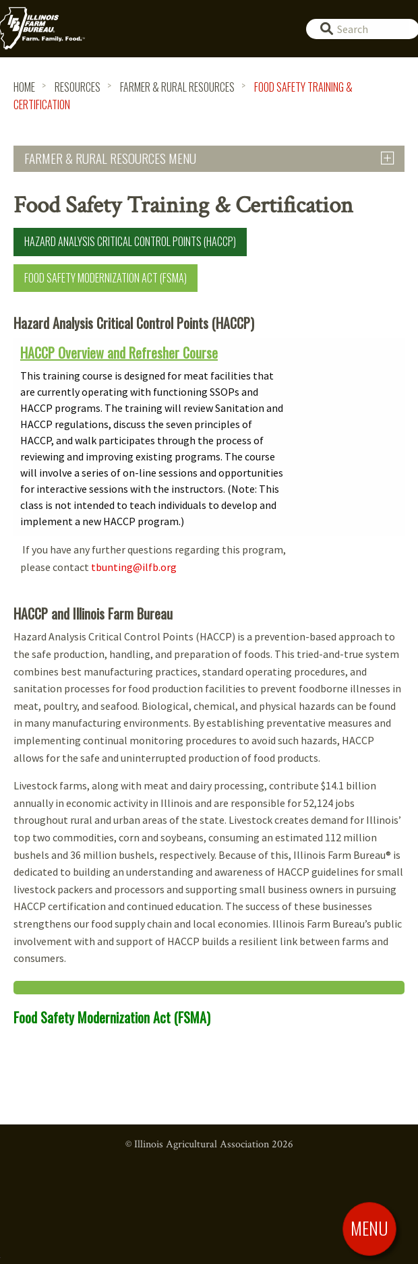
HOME (24, 87)
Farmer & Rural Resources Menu (110, 158)
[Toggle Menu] (369, 1228)
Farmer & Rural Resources (177, 87)
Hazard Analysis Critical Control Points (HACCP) (130, 241)
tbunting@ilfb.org (134, 567)
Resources (77, 87)
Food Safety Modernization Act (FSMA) (105, 278)
